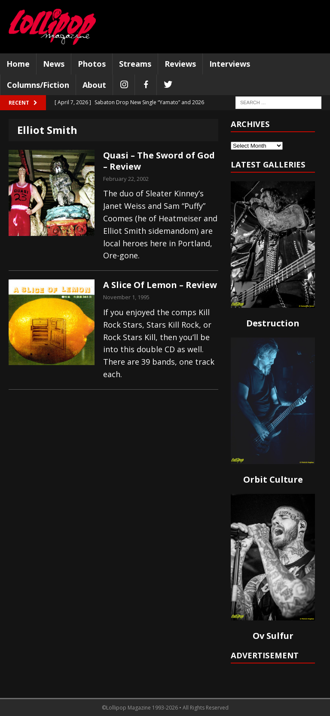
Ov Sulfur (273, 636)
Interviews (229, 64)
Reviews (180, 64)
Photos (92, 64)
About (94, 85)
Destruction (272, 323)
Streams (135, 64)
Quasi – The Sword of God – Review (159, 160)
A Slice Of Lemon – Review (160, 285)
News (53, 64)
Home (18, 64)
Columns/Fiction (38, 85)
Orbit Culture (273, 479)
